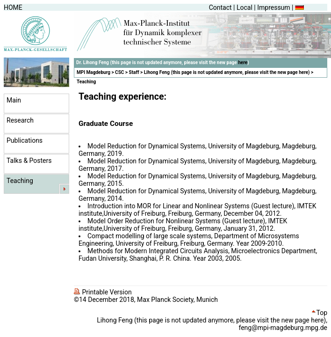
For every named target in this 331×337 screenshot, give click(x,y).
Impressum (273, 7)
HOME (13, 7)
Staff (134, 72)
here (242, 62)
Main (14, 100)
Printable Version (103, 292)
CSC (119, 72)
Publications (25, 140)
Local (244, 7)
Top (319, 312)
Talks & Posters (29, 160)
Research (20, 120)
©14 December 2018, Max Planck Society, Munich (146, 299)
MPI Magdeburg (93, 72)
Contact (220, 7)
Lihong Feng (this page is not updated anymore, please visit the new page (221, 72)
